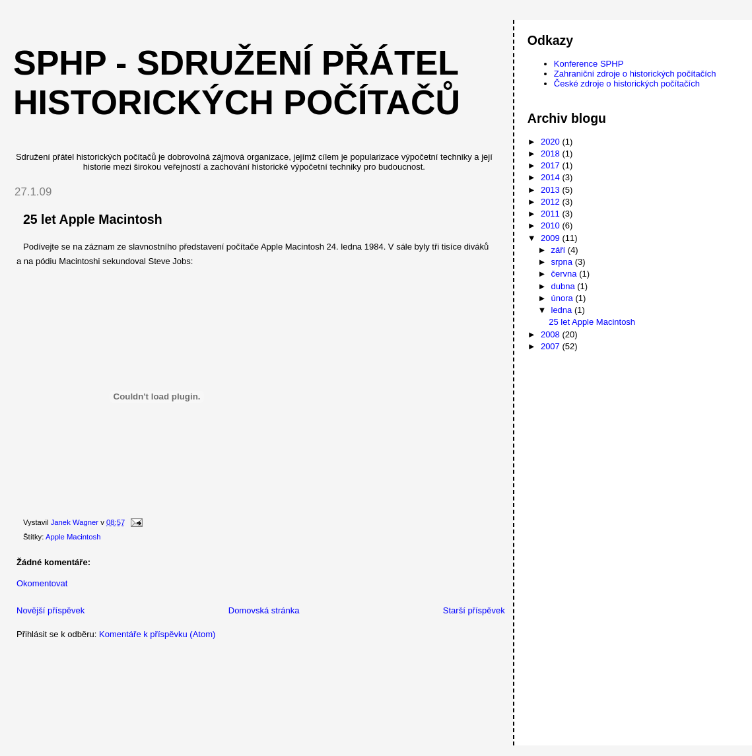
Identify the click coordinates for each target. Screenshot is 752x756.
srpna (563, 262)
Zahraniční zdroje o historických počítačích (635, 74)
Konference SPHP (589, 64)
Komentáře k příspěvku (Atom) (157, 634)
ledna (562, 310)
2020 (552, 142)
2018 (552, 153)
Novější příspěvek (51, 610)
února (563, 298)
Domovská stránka (264, 610)
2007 (552, 346)
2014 (552, 177)
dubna (564, 286)
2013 (552, 190)
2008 (552, 334)
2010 (552, 225)
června (565, 274)
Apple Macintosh (73, 537)
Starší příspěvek (474, 610)
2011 (552, 214)
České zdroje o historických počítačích (627, 83)
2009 (552, 238)
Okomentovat (42, 583)
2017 (552, 165)
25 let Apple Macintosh (592, 322)
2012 (552, 202)
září (559, 250)
